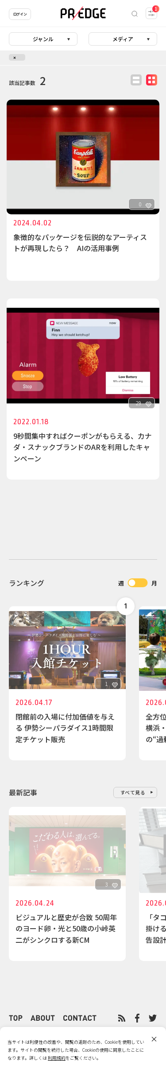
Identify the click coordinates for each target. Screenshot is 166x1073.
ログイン (20, 14)
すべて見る (133, 792)
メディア (122, 39)
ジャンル (43, 39)
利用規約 (57, 1057)
